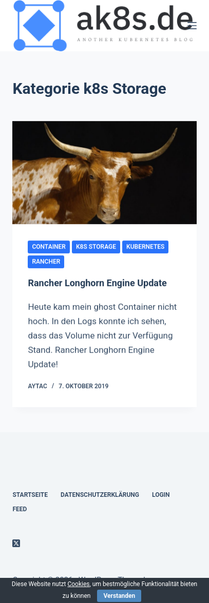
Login (161, 494)
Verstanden (119, 595)
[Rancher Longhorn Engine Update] (104, 173)
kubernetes (145, 247)
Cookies (78, 584)
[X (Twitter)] (16, 543)
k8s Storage (96, 247)
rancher (46, 262)
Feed (19, 509)
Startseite (30, 494)
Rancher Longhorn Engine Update (97, 283)
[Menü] (192, 25)
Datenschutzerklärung (100, 494)
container (49, 247)
